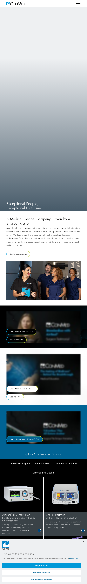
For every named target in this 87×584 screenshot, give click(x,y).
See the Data (15, 396)
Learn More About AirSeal (21, 331)
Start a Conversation (18, 254)
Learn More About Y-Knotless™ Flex (24, 439)
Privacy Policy (74, 558)
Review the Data (16, 339)
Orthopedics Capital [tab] (44, 472)
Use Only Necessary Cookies (41, 579)
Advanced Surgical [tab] (20, 463)
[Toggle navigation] (78, 3)
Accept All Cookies (41, 566)
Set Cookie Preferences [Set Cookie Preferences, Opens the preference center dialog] (41, 573)
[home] (15, 3)
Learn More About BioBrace (22, 388)
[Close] (83, 541)
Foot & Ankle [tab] (42, 463)
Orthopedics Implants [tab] (65, 463)
